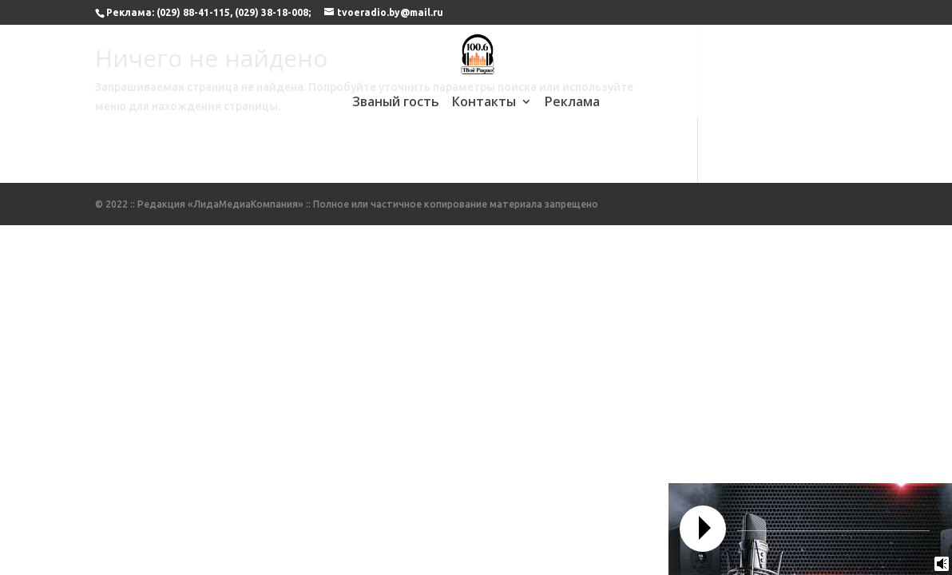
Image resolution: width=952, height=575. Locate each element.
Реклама (572, 103)
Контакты (484, 103)
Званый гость (395, 103)
